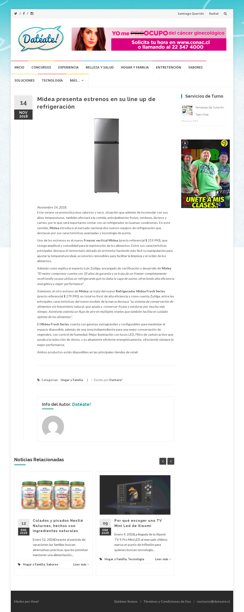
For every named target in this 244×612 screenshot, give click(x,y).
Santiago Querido (191, 13)
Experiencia (68, 67)
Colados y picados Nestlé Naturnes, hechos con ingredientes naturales (58, 526)
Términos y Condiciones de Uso (167, 601)
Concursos (41, 67)
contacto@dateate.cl (213, 601)
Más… (75, 80)
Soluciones (24, 80)
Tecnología (52, 80)
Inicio (19, 67)
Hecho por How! (26, 601)
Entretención (168, 67)
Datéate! (115, 380)
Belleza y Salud (100, 67)
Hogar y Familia (135, 67)
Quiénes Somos (126, 601)
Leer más (81, 564)
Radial (214, 13)
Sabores (195, 67)
